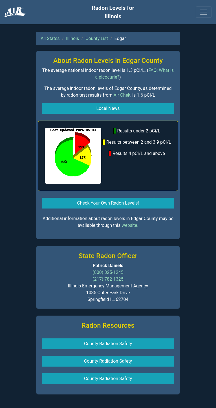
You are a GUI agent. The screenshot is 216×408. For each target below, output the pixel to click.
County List (96, 38)
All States (50, 38)
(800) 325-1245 (107, 272)
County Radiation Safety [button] (108, 343)
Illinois (72, 38)
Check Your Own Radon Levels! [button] (108, 203)
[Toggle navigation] (203, 12)
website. (130, 225)
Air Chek (122, 95)
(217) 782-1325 (107, 279)
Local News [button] (108, 108)
